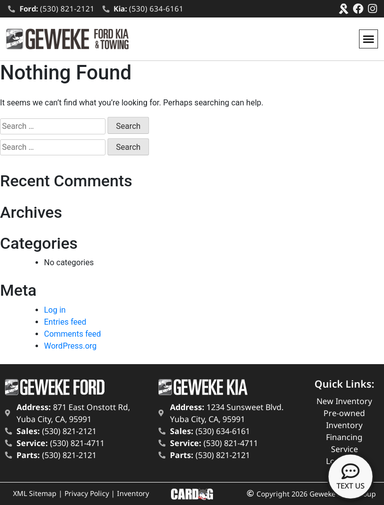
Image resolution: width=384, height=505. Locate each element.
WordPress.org (70, 346)
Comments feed (72, 334)
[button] (368, 38)
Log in (55, 310)
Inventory (133, 493)
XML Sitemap (34, 493)
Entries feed (65, 322)
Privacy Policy (86, 493)
